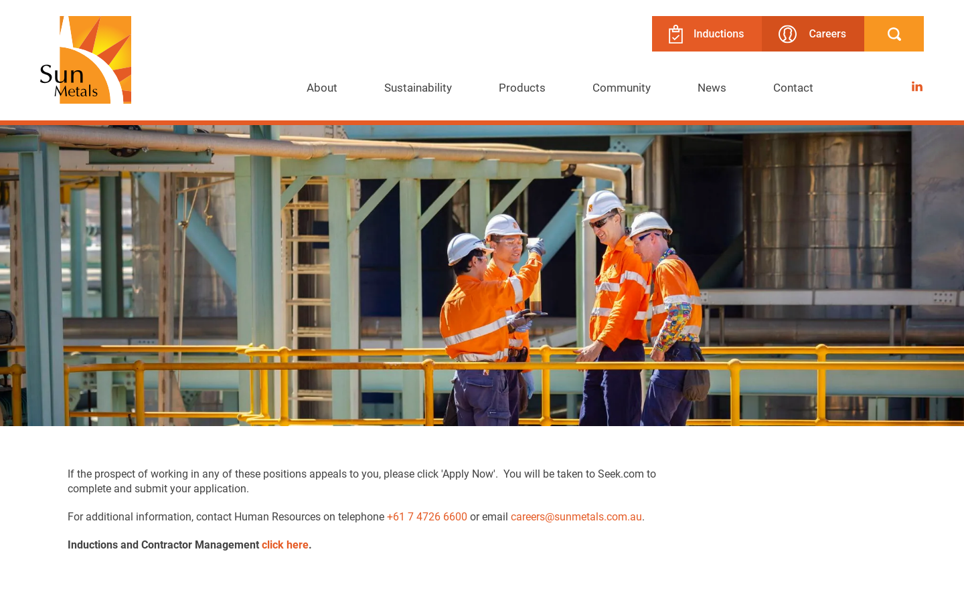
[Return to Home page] (85, 61)
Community (621, 87)
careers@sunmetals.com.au (576, 516)
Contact (793, 87)
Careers (812, 34)
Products (522, 87)
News (712, 87)
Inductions (706, 34)
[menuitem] (322, 87)
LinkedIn (917, 82)
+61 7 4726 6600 (427, 516)
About (322, 87)
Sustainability (418, 87)
